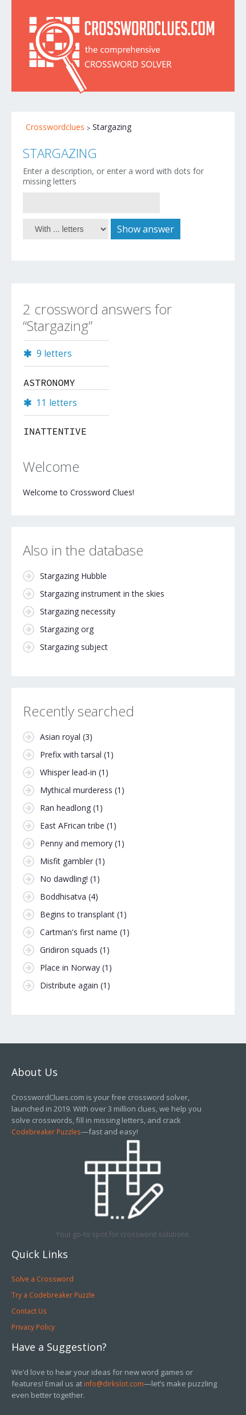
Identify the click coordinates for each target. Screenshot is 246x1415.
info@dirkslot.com (114, 1383)
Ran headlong (65, 807)
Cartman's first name (79, 932)
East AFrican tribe (72, 825)
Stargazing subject (74, 646)
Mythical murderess (76, 790)
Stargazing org (67, 629)
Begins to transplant (77, 914)
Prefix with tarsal (71, 754)
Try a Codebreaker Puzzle (53, 1294)
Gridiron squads (69, 949)
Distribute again (69, 985)
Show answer (145, 229)
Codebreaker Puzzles (46, 1131)
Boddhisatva (63, 896)
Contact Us (29, 1310)
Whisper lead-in (68, 772)
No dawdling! (64, 878)
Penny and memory (76, 843)
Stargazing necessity (77, 611)
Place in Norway (70, 967)
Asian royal (60, 736)
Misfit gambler (66, 861)
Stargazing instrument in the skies (102, 593)
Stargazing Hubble (73, 575)
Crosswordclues (55, 126)
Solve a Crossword (42, 1278)
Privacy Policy (33, 1326)
